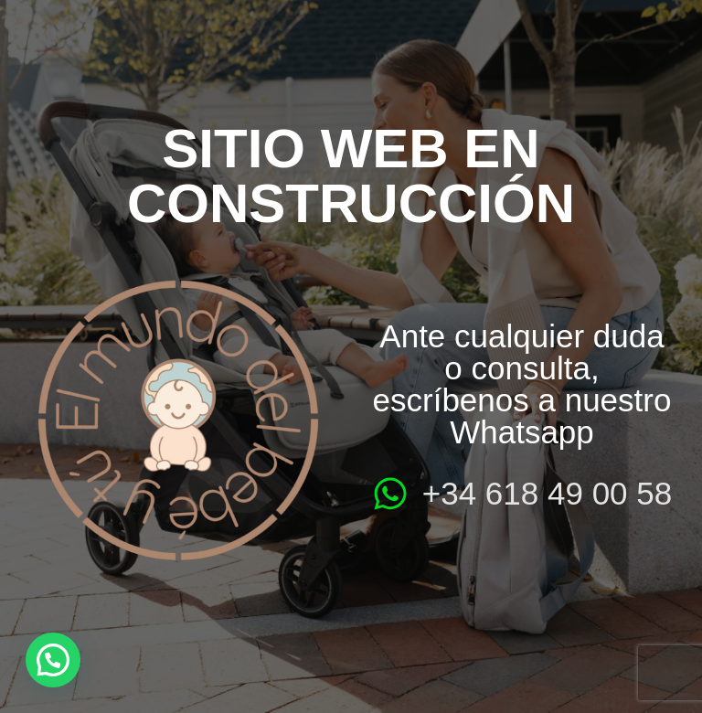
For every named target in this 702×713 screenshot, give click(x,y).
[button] (53, 660)
